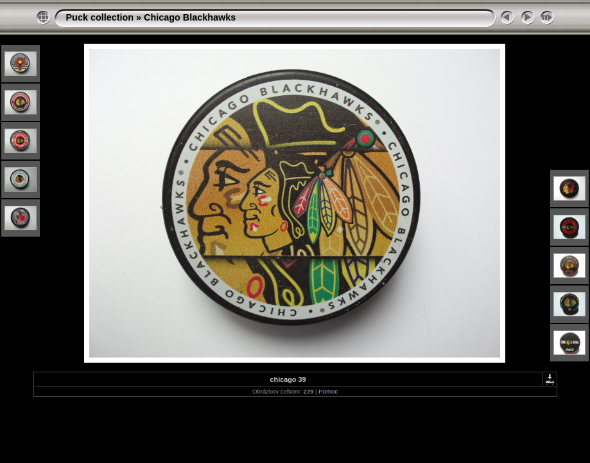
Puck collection (100, 17)
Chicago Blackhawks (190, 17)
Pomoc (328, 391)
